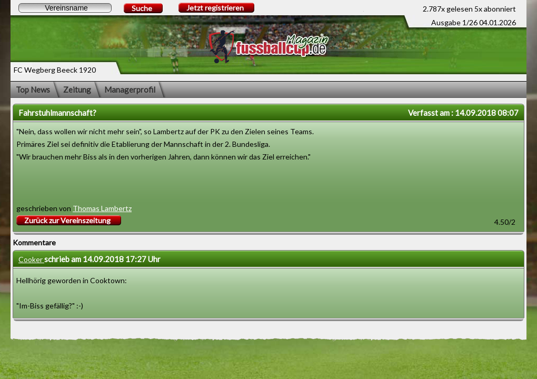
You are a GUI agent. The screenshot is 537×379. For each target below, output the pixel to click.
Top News (33, 89)
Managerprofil (129, 89)
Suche (142, 8)
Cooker (31, 259)
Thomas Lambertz (102, 208)
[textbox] (65, 8)
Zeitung (77, 89)
